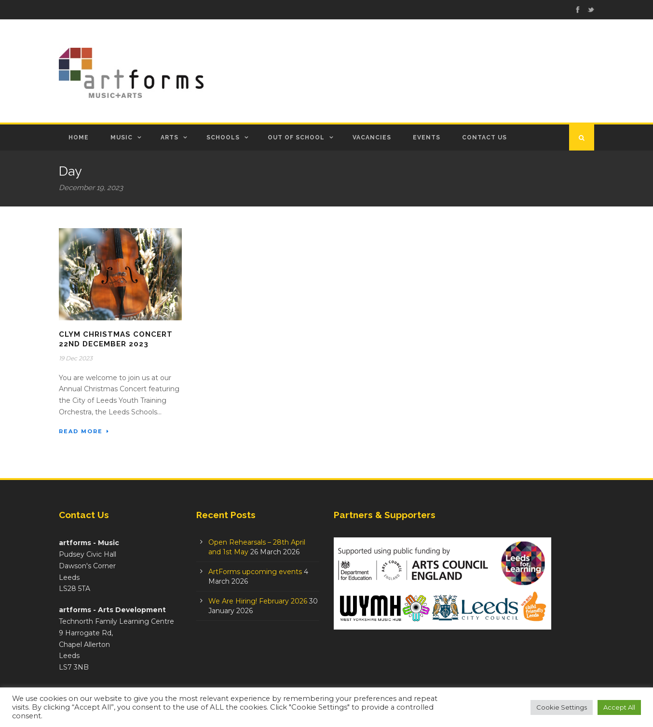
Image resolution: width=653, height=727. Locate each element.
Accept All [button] (619, 707)
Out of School (296, 137)
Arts (169, 137)
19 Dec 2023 (76, 358)
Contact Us (484, 137)
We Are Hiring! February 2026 (257, 601)
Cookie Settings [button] (561, 707)
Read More (84, 431)
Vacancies (372, 137)
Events (426, 137)
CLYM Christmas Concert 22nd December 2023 (116, 339)
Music (121, 137)
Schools (223, 137)
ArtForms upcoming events (255, 571)
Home (78, 137)
